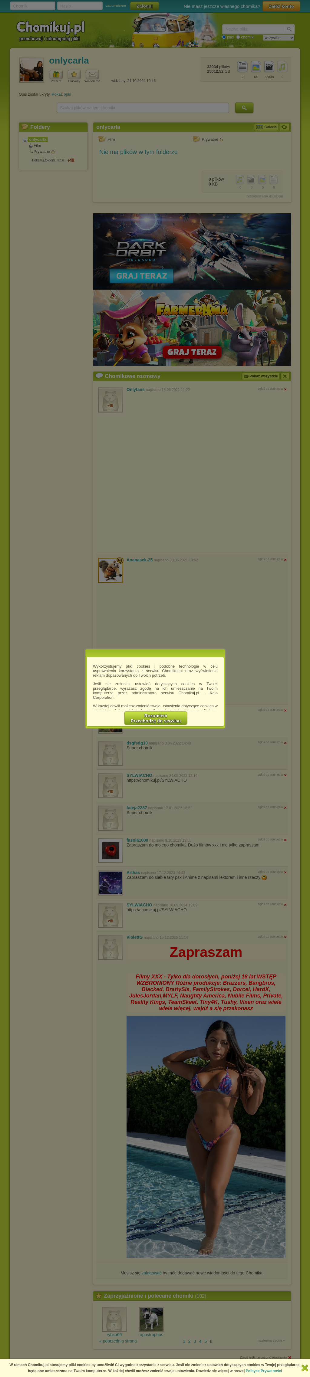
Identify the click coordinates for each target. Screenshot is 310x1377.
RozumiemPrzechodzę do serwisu (156, 718)
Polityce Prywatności (264, 1371)
